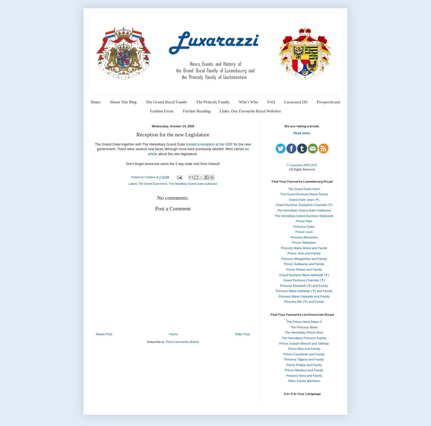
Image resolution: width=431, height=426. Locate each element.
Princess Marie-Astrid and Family (304, 248)
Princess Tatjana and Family (304, 359)
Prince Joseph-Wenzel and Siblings (304, 343)
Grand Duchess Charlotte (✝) (304, 280)
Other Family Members (304, 381)
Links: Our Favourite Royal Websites (250, 111)
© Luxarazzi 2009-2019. (301, 165)
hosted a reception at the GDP (209, 144)
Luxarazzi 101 (296, 102)
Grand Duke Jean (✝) (304, 199)
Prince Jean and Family (304, 253)
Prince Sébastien (304, 242)
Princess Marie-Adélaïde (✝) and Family (304, 291)
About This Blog (123, 102)
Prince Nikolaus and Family (304, 370)
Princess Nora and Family (304, 375)
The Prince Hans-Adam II (304, 321)
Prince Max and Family (304, 348)
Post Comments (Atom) (182, 341)
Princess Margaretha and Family (304, 258)
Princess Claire (304, 226)
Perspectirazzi (328, 102)
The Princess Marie (304, 327)
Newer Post (104, 334)
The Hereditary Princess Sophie (304, 338)
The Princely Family (213, 102)
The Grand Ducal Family (166, 102)
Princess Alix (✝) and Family (304, 301)
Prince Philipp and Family (304, 365)
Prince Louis (304, 231)
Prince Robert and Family (304, 269)
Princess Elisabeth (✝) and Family (304, 285)
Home (96, 102)
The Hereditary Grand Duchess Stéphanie (304, 216)
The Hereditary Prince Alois (304, 332)
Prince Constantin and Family (304, 354)
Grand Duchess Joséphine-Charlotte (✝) (304, 205)
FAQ (271, 102)
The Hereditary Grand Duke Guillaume (193, 183)
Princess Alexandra (304, 237)
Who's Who (248, 102)
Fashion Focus (162, 111)
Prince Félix (304, 221)
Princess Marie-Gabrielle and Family (304, 296)
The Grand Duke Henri (153, 183)
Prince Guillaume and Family (304, 264)
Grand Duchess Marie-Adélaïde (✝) (304, 275)
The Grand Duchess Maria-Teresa (304, 194)
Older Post (242, 334)
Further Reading (196, 111)
